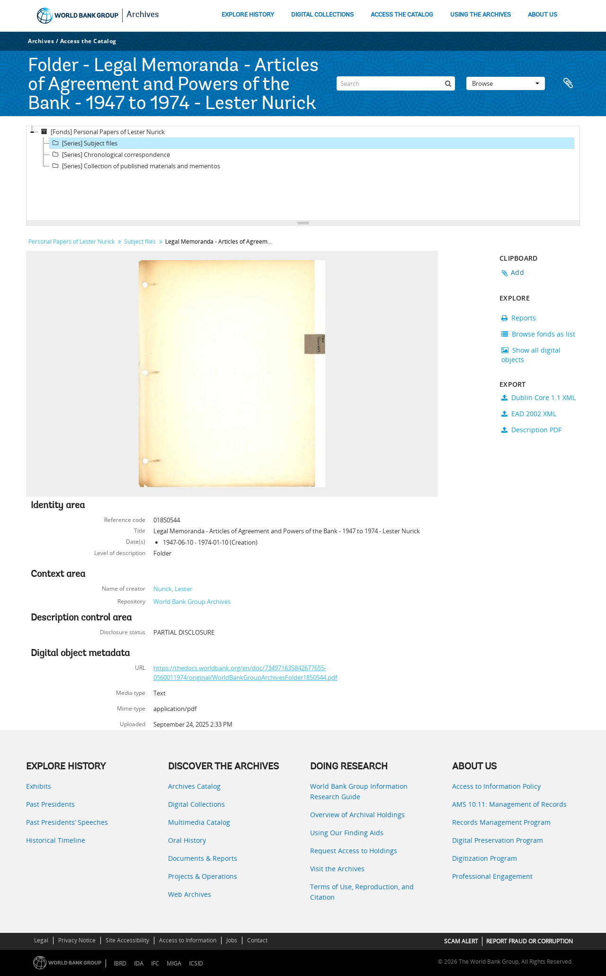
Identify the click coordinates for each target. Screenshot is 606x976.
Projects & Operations (202, 876)
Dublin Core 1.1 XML (538, 397)
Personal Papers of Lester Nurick (71, 241)
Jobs (231, 940)
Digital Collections (196, 804)
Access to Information (187, 940)
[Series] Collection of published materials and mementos (135, 166)
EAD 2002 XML (528, 413)
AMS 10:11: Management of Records (509, 804)
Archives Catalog (194, 786)
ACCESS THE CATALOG (402, 15)
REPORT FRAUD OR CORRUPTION (529, 941)
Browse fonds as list (538, 333)
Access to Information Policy (496, 786)
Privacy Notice (77, 940)
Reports (518, 317)
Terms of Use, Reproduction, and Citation (362, 892)
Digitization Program (484, 858)
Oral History (187, 840)
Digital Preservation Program (497, 840)
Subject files (140, 241)
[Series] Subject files (83, 143)
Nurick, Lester (172, 588)
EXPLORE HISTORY (248, 15)
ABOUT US (542, 15)
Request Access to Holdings (353, 850)
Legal (41, 940)
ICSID (196, 963)
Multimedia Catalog (199, 822)
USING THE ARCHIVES (480, 15)
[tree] (303, 173)
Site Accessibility (127, 940)
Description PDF (531, 429)
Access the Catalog (88, 41)
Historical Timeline (55, 840)
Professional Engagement (492, 876)
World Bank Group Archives (192, 601)
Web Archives (189, 894)
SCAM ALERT (461, 941)
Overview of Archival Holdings (357, 814)
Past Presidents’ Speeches (67, 822)
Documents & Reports (202, 858)
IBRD (120, 963)
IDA (138, 963)
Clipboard (568, 83)
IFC (155, 963)
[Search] (396, 83)
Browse (505, 83)
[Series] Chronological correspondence (110, 154)
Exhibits (38, 786)
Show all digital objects (531, 355)
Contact (257, 940)
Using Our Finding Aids (346, 832)
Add (517, 272)
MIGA (174, 963)
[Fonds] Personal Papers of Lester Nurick (101, 131)
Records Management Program (501, 822)
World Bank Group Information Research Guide (359, 791)
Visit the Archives (337, 868)
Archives (142, 15)
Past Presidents (50, 804)
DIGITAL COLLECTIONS (322, 15)
